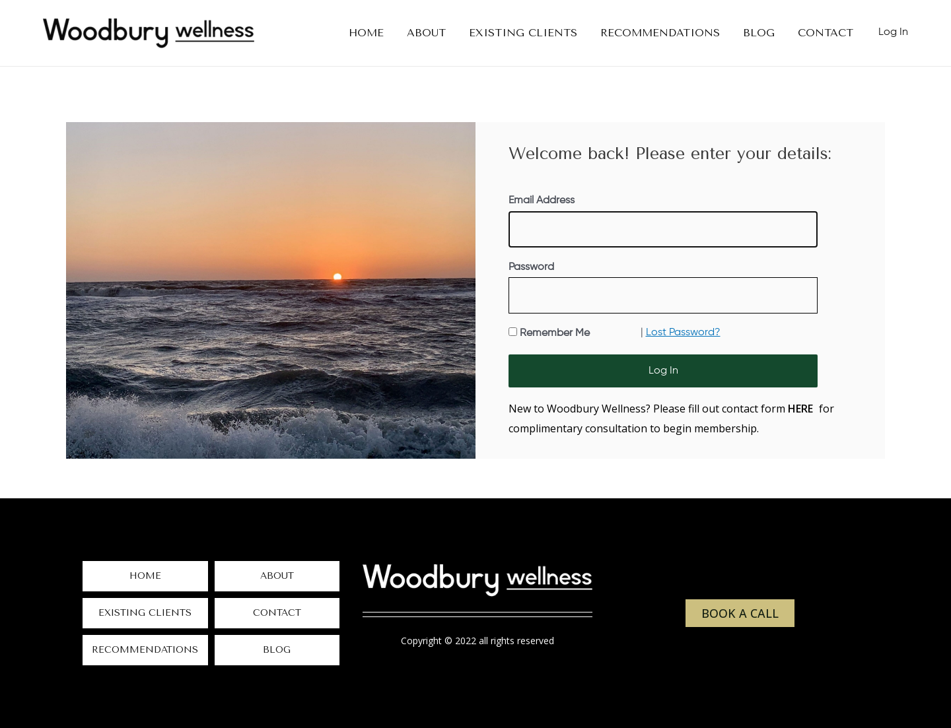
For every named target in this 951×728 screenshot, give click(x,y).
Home (145, 575)
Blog (277, 649)
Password (531, 267)
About (277, 575)
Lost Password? (683, 332)
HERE (800, 408)
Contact (277, 612)
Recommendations (145, 649)
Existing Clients (145, 612)
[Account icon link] (893, 33)
